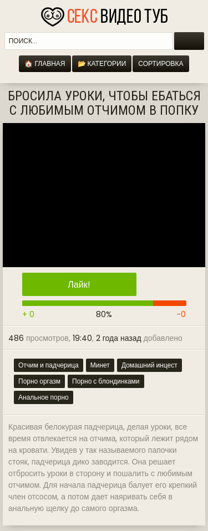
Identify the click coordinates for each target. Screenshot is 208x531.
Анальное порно (43, 397)
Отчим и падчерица (48, 365)
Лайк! (79, 284)
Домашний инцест (149, 365)
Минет (100, 365)
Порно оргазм (39, 381)
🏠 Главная (44, 63)
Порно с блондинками (106, 381)
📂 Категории (102, 63)
